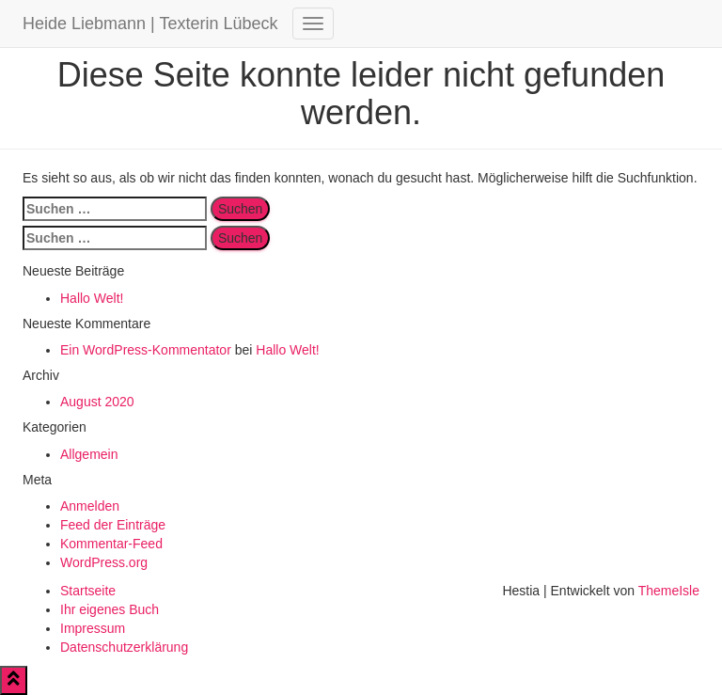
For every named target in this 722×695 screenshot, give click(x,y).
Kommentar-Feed (111, 543)
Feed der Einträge (112, 524)
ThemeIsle (668, 590)
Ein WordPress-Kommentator (145, 349)
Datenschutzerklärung (124, 647)
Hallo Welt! (91, 298)
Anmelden (89, 505)
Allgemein (89, 454)
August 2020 (97, 401)
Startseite (88, 590)
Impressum (92, 628)
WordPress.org (104, 562)
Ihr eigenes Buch (109, 609)
